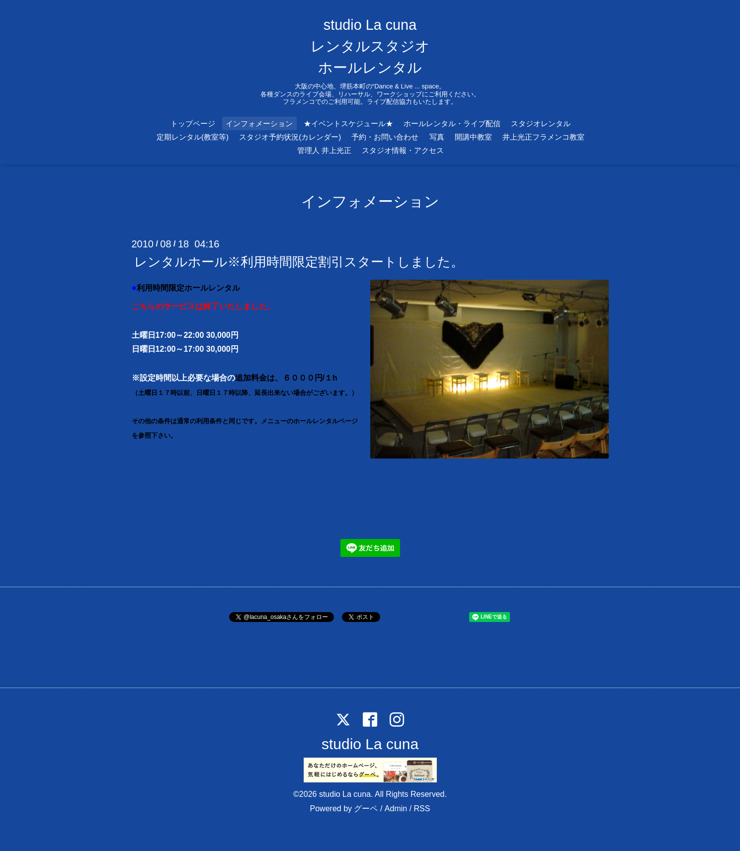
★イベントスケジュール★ (348, 123)
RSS (422, 808)
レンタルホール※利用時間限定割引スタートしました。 (299, 261)
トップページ (192, 123)
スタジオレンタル (541, 123)
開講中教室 (473, 137)
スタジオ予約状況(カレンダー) (290, 137)
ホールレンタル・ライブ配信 (452, 123)
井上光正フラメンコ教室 (543, 137)
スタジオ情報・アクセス (403, 150)
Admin (396, 808)
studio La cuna (370, 744)
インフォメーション (259, 123)
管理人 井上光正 (324, 150)
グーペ (366, 808)
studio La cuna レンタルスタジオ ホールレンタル (370, 46)
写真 (436, 137)
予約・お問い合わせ (384, 137)
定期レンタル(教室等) (193, 137)
